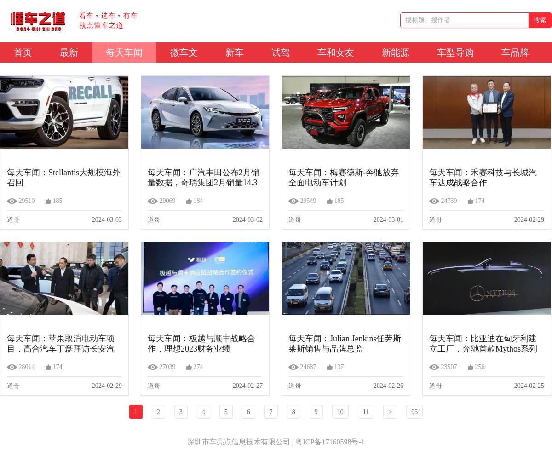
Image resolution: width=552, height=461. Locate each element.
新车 (234, 52)
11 (366, 412)
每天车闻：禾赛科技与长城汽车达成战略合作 (483, 177)
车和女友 (335, 52)
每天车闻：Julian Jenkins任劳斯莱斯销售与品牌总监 (345, 343)
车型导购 (455, 52)
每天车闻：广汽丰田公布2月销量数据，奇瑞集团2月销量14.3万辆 (203, 177)
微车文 (184, 52)
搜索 (540, 20)
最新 (69, 52)
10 (340, 412)
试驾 (280, 52)
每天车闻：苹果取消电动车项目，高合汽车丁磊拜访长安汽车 (61, 343)
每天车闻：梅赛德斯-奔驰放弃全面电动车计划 (343, 177)
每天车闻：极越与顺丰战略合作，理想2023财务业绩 (201, 343)
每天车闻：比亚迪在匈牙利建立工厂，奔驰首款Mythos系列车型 (483, 343)
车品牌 (515, 52)
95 (414, 412)
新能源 (395, 52)
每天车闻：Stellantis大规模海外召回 (64, 177)
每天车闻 (124, 52)
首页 (23, 52)
